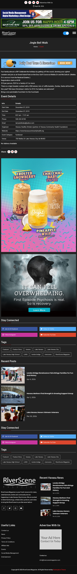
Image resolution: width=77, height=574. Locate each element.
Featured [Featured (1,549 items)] (6, 349)
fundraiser (19, 135)
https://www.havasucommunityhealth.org (30, 131)
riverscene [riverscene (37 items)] (48, 354)
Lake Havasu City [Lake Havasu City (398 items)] (53, 349)
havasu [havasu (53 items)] (28, 349)
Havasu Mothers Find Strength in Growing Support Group (50, 393)
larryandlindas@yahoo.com (25, 123)
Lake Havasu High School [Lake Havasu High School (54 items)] (11, 354)
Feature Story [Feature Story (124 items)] (17, 349)
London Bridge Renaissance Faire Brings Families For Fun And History (63, 486)
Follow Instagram (10, 335)
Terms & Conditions (8, 542)
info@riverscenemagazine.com (50, 560)
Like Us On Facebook (11, 329)
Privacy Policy (5, 538)
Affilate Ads (5, 545)
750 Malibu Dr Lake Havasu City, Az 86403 (30, 139)
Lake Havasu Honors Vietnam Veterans (43, 412)
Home (35, 47)
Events (3, 549)
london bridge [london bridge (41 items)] (36, 354)
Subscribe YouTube (49, 335)
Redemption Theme (59, 569)
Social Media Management (10, 553)
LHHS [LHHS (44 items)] (25, 354)
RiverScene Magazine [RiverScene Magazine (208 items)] (63, 354)
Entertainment (6, 557)
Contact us (5, 530)
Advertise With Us (46, 3)
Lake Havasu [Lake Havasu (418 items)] (39, 349)
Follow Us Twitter (48, 329)
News (3, 534)
